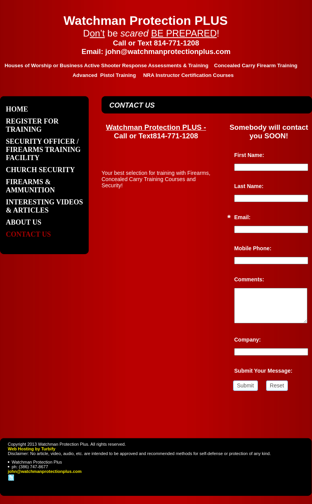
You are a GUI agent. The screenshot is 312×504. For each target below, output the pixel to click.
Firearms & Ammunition (30, 186)
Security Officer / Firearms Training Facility (43, 150)
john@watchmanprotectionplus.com (45, 471)
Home (17, 109)
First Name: (249, 155)
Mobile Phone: (253, 248)
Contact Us (28, 234)
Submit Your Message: (263, 371)
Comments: (249, 279)
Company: (247, 340)
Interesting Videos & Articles (44, 206)
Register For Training (32, 125)
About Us (23, 222)
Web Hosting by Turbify (31, 448)
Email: (242, 217)
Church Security (40, 170)
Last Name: (248, 186)
